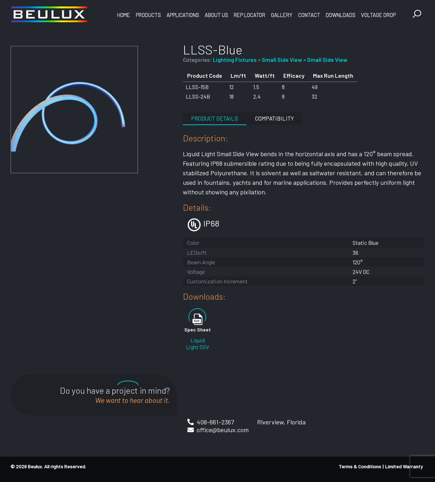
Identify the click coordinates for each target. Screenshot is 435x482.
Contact (309, 15)
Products (148, 15)
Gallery (281, 15)
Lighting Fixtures (235, 59)
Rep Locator (249, 15)
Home (123, 15)
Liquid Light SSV (197, 343)
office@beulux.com (223, 430)
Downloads (340, 15)
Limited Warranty (404, 466)
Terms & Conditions (360, 466)
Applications (183, 15)
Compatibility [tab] (274, 118)
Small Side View (282, 59)
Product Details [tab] (214, 118)
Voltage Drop (378, 15)
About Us (216, 15)
